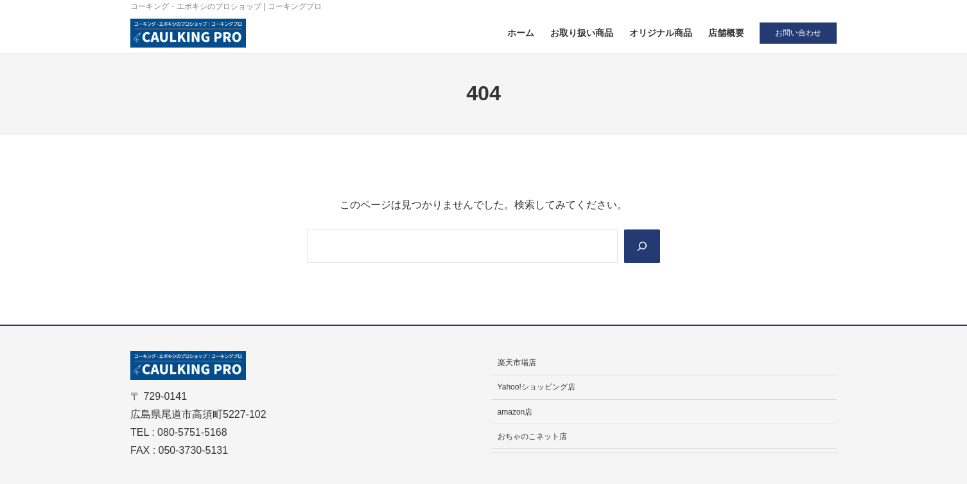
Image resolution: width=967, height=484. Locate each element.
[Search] (642, 246)
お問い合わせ (798, 32)
